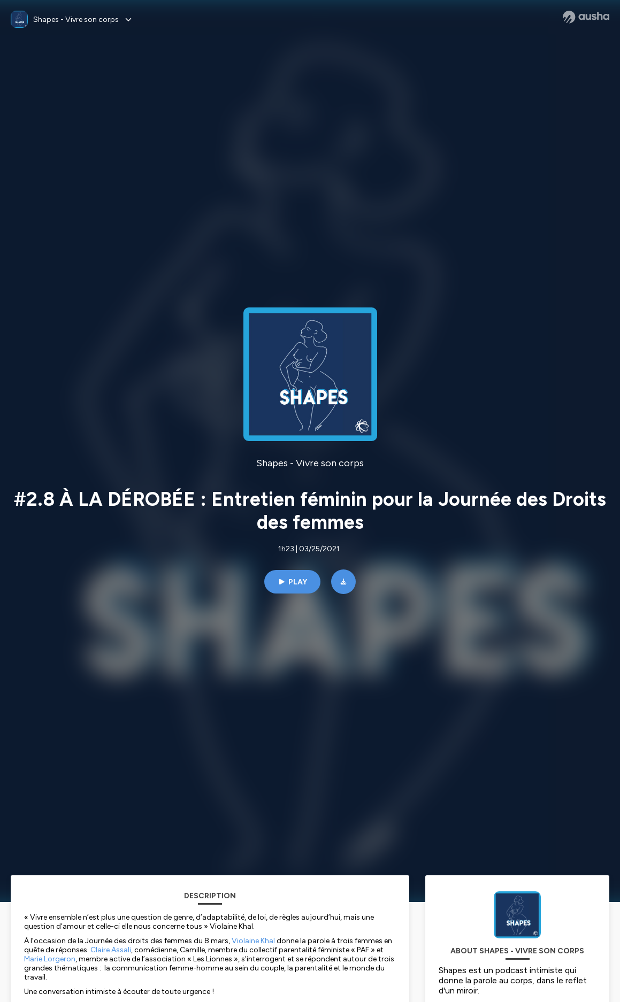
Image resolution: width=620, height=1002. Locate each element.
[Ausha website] (586, 17)
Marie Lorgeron (49, 959)
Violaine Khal (253, 940)
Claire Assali (110, 949)
